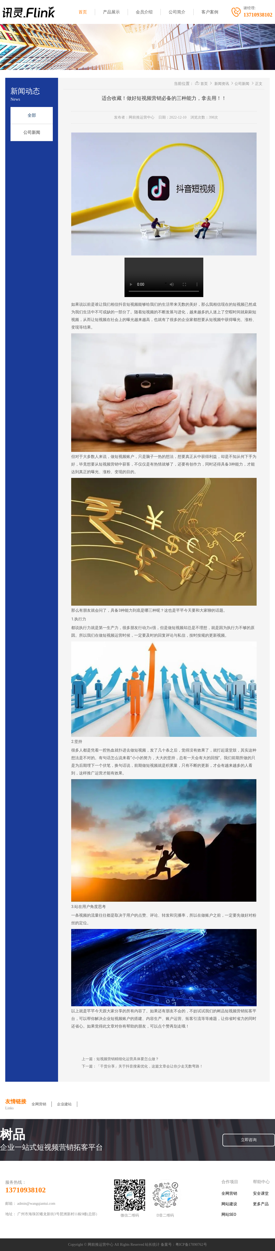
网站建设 (229, 1204)
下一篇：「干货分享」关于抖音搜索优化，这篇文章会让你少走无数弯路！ (142, 1066)
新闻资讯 (221, 83)
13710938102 (25, 1190)
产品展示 (111, 11)
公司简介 (177, 11)
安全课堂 (261, 1193)
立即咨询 (249, 1140)
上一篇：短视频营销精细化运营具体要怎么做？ (120, 1059)
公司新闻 (31, 132)
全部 (32, 115)
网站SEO (228, 1214)
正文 (258, 83)
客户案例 (209, 11)
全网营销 (39, 1104)
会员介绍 (144, 11)
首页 (83, 11)
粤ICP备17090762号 (191, 1245)
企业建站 (64, 1104)
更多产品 (261, 1204)
